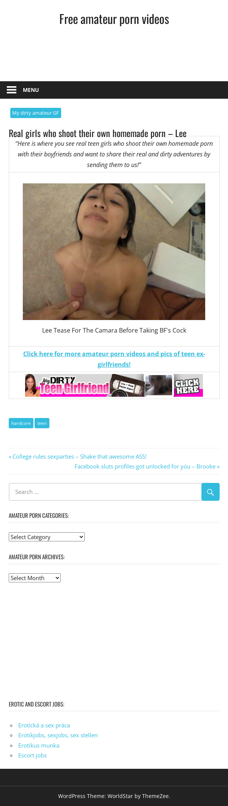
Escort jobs (32, 755)
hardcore (21, 423)
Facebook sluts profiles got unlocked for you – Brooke (144, 466)
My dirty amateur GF (35, 112)
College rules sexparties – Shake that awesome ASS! (79, 456)
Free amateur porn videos (114, 18)
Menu (31, 89)
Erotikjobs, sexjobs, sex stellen (58, 735)
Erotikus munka (38, 745)
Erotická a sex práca (44, 725)
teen (42, 423)
